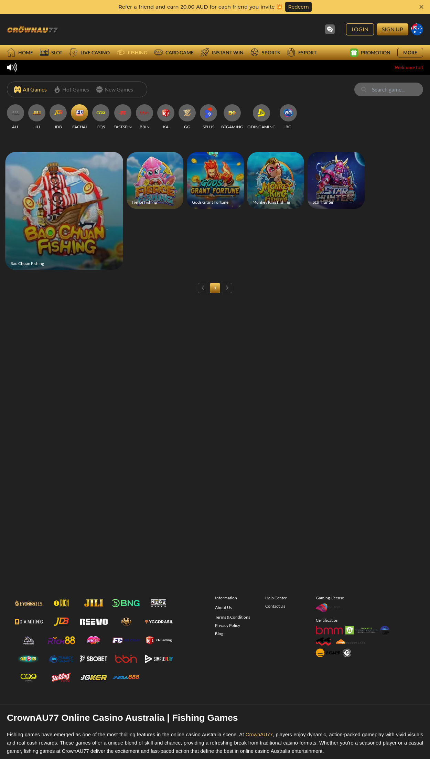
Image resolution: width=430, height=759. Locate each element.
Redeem (298, 7)
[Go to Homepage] (32, 29)
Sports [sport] (265, 52)
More (410, 52)
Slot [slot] (51, 52)
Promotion (370, 53)
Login (360, 29)
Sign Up (392, 29)
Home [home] (20, 52)
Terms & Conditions (232, 628)
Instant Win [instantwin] (222, 52)
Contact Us (275, 617)
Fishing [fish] (132, 52)
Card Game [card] (174, 52)
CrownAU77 (259, 746)
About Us (223, 618)
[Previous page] (203, 288)
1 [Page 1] (215, 287)
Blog (219, 645)
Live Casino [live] (89, 52)
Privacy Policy (227, 636)
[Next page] (227, 288)
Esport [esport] (301, 52)
